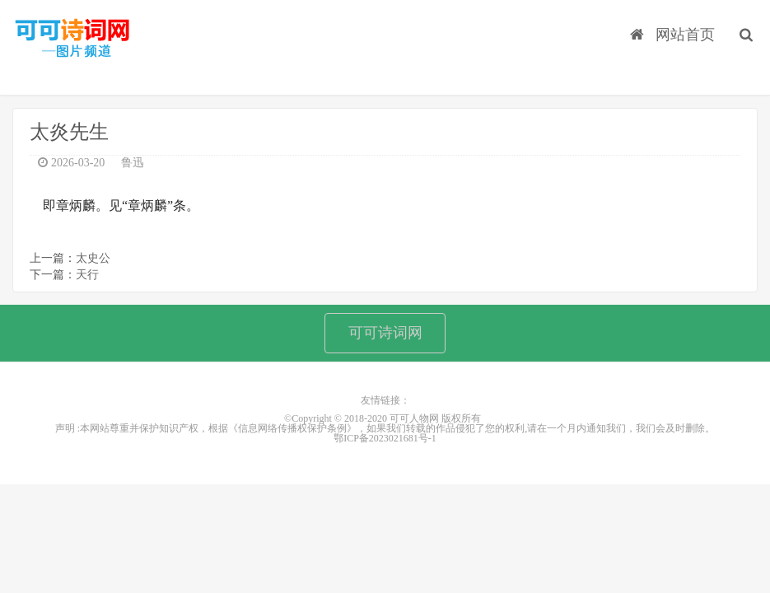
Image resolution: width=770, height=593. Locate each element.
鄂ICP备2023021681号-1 (385, 439)
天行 (87, 274)
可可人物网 (71, 39)
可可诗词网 (385, 333)
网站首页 (672, 34)
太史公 (93, 258)
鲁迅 (132, 162)
